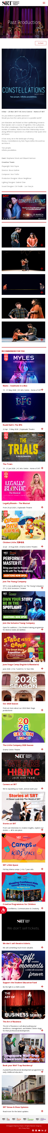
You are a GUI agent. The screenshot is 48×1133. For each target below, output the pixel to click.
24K (20, 1128)
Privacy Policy (25, 1128)
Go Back (40, 43)
